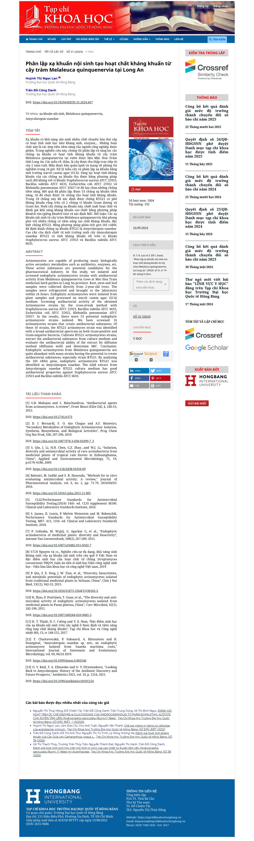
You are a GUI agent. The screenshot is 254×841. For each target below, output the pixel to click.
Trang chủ (33, 51)
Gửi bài (124, 39)
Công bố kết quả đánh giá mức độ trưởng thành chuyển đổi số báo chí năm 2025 (206, 112)
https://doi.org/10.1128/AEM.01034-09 (59, 469)
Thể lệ (108, 39)
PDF (138, 189)
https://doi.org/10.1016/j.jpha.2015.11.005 (62, 493)
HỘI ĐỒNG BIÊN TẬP (87, 39)
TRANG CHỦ (34, 39)
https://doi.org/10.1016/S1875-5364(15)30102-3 (65, 591)
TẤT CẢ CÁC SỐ (53, 51)
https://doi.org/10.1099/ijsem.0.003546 (59, 661)
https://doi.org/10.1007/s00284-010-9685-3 (62, 615)
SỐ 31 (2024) (74, 51)
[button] (139, 371)
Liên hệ (178, 39)
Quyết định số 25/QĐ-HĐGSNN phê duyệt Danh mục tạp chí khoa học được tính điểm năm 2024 (206, 218)
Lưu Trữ (66, 39)
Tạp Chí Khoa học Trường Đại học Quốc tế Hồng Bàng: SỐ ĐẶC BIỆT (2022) (116, 729)
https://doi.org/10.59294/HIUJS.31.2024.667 (63, 102)
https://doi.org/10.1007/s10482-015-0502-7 (62, 545)
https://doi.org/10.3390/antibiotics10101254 (63, 681)
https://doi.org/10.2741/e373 (52, 417)
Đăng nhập (220, 6)
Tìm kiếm (217, 39)
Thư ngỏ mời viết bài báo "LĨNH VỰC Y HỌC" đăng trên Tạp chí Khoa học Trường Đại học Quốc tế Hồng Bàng (206, 288)
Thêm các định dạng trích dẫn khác (149, 284)
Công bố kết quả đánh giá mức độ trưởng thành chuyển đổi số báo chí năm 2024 (206, 183)
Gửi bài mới (197, 403)
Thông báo (162, 39)
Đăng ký (202, 6)
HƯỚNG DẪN (140, 39)
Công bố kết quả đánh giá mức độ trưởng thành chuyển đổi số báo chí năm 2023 (206, 253)
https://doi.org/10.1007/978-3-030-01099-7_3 (63, 441)
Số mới (52, 39)
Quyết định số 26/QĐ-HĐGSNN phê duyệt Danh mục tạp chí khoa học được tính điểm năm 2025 (206, 148)
